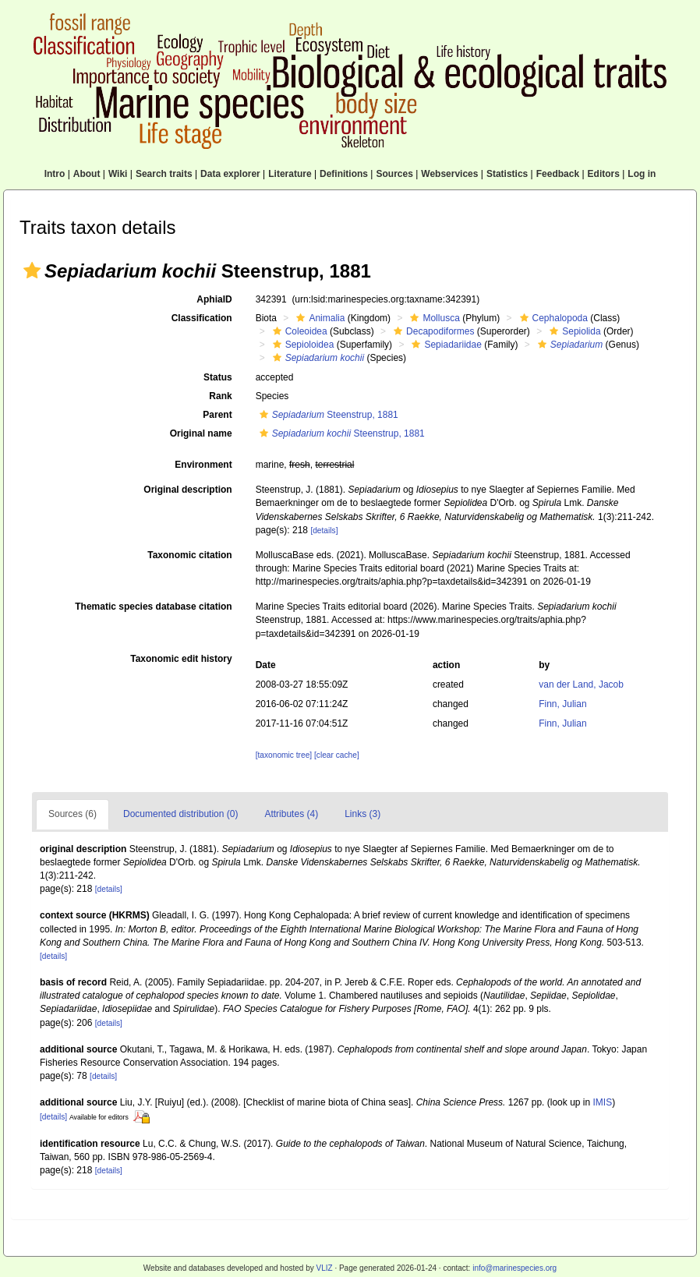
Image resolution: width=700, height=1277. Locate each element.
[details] (324, 530)
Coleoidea (298, 331)
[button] (31, 270)
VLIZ (324, 1268)
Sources (394, 173)
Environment (203, 464)
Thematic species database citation (153, 606)
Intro (54, 173)
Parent (217, 414)
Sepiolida (573, 331)
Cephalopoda (552, 318)
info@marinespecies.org (514, 1268)
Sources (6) (72, 813)
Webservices (449, 173)
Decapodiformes (432, 331)
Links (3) (362, 813)
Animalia (318, 318)
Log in (642, 173)
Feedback (557, 173)
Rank (220, 396)
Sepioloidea (301, 344)
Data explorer (230, 173)
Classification (201, 318)
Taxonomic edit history (181, 658)
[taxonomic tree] (284, 755)
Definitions (344, 173)
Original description (187, 489)
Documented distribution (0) (180, 813)
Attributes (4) (291, 813)
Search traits (164, 173)
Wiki (118, 173)
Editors (604, 173)
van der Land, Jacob (581, 684)
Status (217, 377)
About (87, 173)
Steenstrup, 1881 (327, 414)
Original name (201, 433)
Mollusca (432, 318)
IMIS (603, 1102)
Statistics (507, 173)
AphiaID (214, 299)
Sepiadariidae (444, 344)
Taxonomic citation (189, 555)
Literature (289, 173)
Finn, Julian (562, 704)
